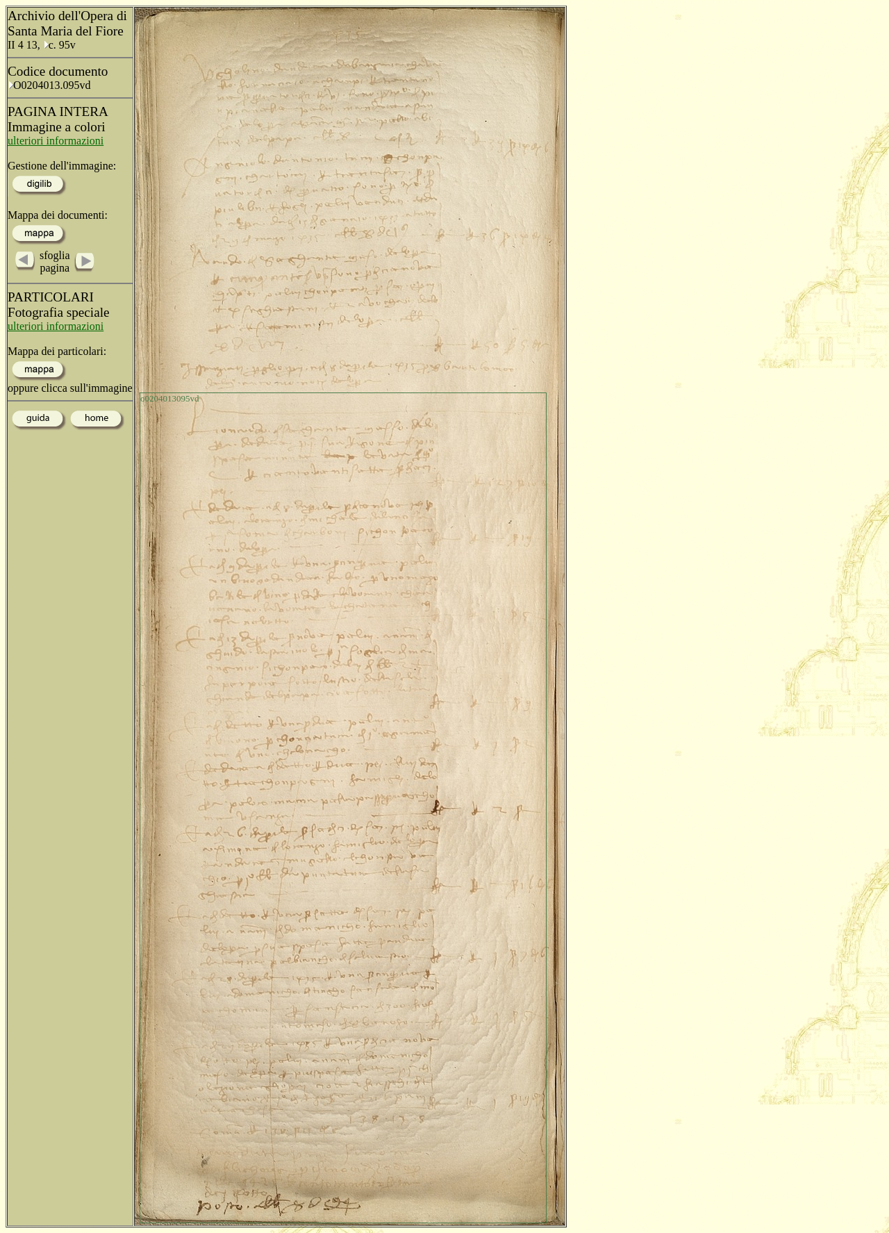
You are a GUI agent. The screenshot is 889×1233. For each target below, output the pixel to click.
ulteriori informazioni (55, 141)
